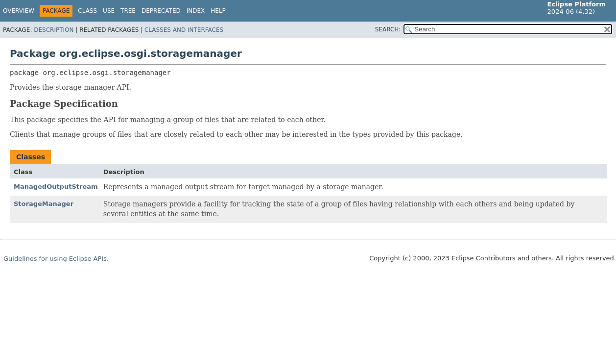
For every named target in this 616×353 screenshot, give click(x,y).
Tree (128, 10)
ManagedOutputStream (56, 186)
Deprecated (161, 10)
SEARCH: (388, 29)
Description (53, 29)
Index (196, 10)
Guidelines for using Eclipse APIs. (56, 258)
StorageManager (43, 203)
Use (109, 10)
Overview (18, 10)
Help (218, 10)
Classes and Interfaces (183, 29)
